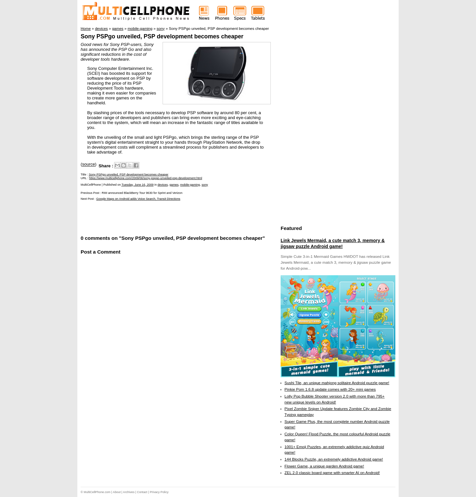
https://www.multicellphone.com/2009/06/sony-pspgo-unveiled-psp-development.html (145, 178)
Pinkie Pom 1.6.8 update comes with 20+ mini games (330, 389)
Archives (128, 492)
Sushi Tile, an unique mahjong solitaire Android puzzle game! (337, 383)
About (117, 492)
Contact (142, 492)
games (174, 184)
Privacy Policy (159, 492)
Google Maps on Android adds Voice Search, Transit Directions (138, 198)
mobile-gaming (190, 184)
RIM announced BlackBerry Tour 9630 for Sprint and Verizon (142, 193)
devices (163, 184)
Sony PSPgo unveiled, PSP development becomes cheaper (162, 36)
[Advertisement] (157, 217)
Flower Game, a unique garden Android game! (324, 466)
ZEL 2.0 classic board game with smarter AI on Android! (332, 472)
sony (205, 184)
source (88, 164)
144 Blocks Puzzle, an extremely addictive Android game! (334, 459)
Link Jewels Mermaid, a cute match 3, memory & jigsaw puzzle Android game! (333, 243)
